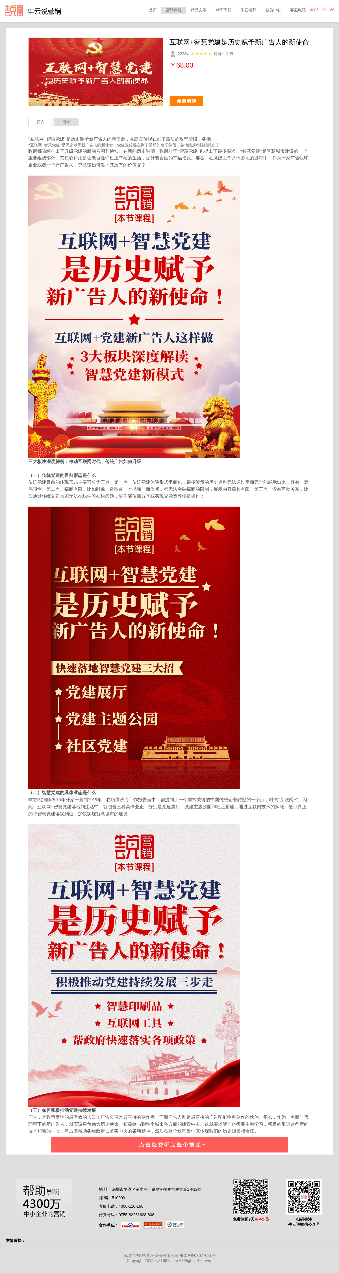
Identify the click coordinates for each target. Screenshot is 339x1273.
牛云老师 (248, 10)
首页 (153, 10)
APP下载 (223, 10)
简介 (41, 122)
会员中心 (273, 10)
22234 (183, 53)
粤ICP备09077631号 (198, 1255)
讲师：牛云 (224, 53)
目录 (66, 122)
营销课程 (174, 10)
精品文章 (199, 10)
